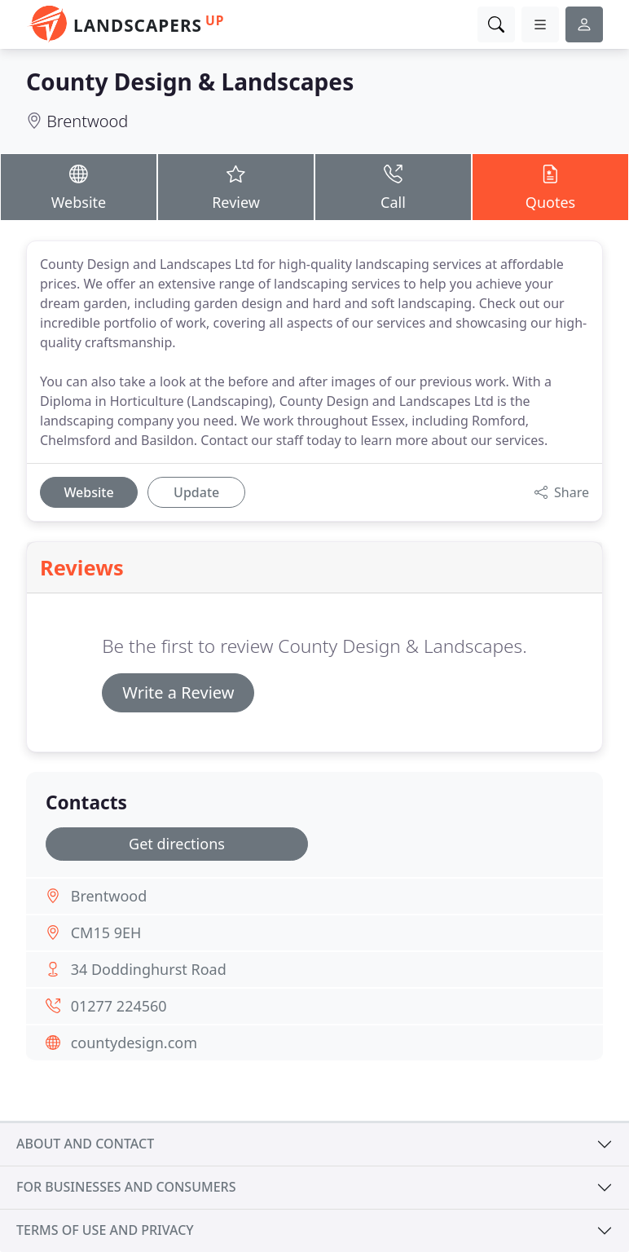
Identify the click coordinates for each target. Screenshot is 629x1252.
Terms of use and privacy (105, 1230)
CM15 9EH (106, 932)
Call (393, 186)
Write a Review (178, 692)
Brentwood (87, 121)
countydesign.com (134, 1042)
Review (236, 186)
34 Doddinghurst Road (149, 969)
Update (196, 492)
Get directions (177, 843)
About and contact (85, 1144)
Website (78, 186)
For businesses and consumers (125, 1187)
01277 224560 (119, 1006)
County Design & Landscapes (190, 81)
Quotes (550, 186)
